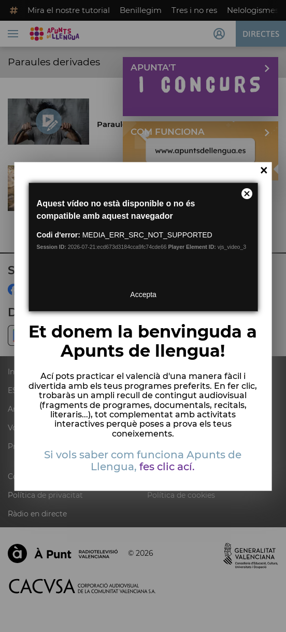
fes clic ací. (167, 466)
